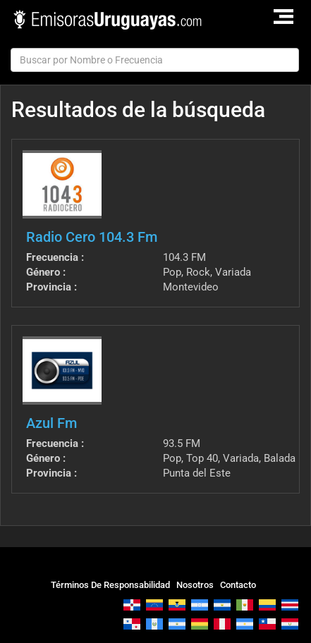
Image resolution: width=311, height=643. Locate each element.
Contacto (238, 585)
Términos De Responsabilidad (110, 585)
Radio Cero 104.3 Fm (91, 236)
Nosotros (195, 585)
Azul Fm (51, 423)
